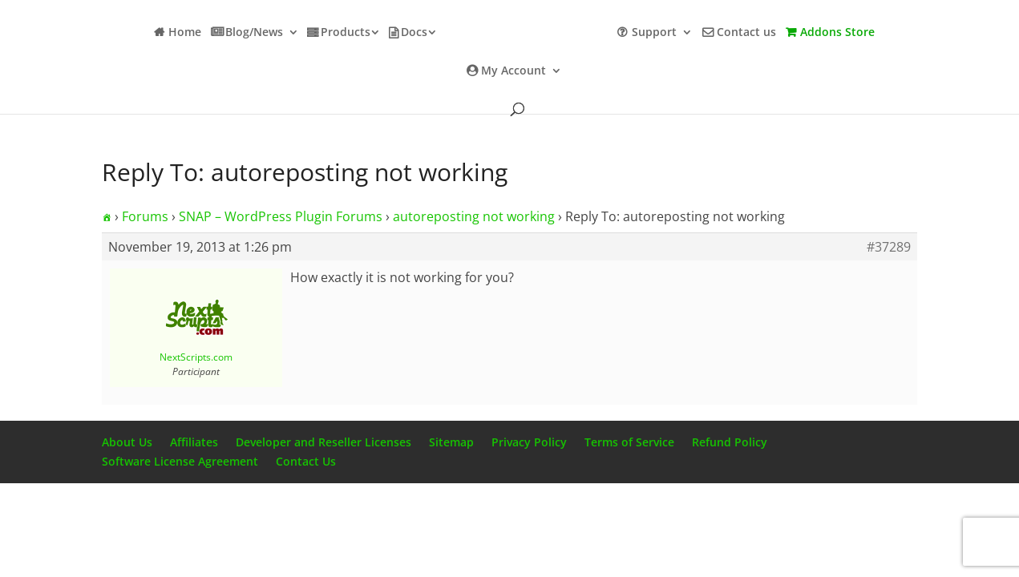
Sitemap (451, 442)
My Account (513, 71)
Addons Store (837, 32)
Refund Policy (729, 442)
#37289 (889, 247)
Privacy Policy (529, 442)
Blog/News (254, 32)
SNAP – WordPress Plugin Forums (280, 216)
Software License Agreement (180, 461)
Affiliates (194, 442)
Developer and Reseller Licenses (323, 442)
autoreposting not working (474, 216)
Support (654, 32)
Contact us (746, 32)
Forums (145, 216)
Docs (414, 32)
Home (184, 32)
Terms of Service (629, 442)
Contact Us (306, 461)
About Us (127, 442)
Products (345, 32)
